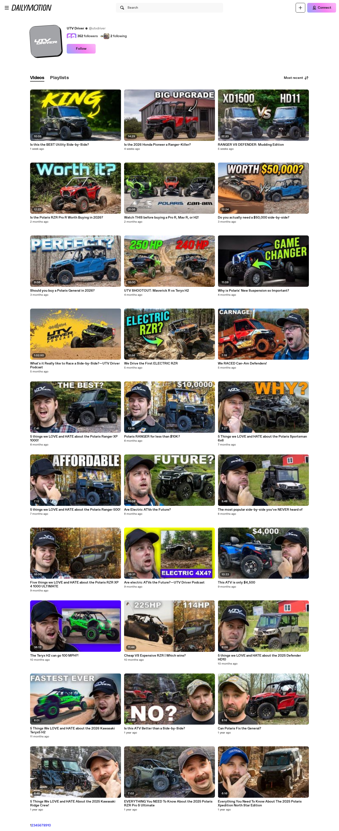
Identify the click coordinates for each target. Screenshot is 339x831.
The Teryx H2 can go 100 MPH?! (54, 656)
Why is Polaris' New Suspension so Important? (253, 291)
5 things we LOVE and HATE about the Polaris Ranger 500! (75, 510)
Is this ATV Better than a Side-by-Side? (154, 728)
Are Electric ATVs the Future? (147, 510)
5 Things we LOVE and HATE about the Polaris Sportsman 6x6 (262, 438)
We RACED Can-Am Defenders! (242, 363)
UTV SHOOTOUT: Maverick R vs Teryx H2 (156, 291)
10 (49, 825)
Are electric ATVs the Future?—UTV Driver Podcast (164, 582)
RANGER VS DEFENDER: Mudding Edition (251, 145)
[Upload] (300, 8)
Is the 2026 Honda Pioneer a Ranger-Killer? (157, 145)
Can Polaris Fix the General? (239, 728)
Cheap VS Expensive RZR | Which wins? (155, 656)
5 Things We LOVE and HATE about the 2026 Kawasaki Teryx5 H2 (72, 730)
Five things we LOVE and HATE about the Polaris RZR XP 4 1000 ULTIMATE (74, 584)
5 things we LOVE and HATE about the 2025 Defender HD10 (259, 657)
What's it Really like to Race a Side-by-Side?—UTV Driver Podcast (75, 365)
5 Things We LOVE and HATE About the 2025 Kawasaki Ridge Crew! (72, 803)
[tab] (37, 78)
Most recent (296, 78)
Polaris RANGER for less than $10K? (152, 437)
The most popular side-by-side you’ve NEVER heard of (260, 510)
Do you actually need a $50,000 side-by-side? (253, 218)
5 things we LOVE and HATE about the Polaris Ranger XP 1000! (74, 438)
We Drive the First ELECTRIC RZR (151, 363)
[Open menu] (7, 8)
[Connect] (321, 8)
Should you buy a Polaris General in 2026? (62, 291)
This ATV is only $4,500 (236, 582)
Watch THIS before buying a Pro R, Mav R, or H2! (161, 218)
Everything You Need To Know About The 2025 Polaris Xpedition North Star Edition (260, 803)
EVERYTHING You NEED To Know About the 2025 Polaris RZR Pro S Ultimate (168, 803)
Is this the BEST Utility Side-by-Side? (59, 145)
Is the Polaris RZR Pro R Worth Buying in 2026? (66, 218)
